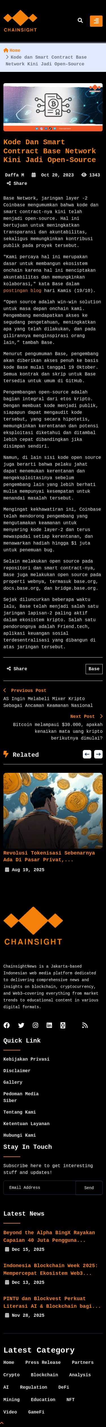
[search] (80, 21)
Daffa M (14, 175)
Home (11, 50)
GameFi (36, 1412)
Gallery (12, 1082)
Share (17, 183)
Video (10, 1412)
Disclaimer (17, 1071)
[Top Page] (1, 1423)
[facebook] (6, 1026)
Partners (83, 1362)
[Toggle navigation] (96, 21)
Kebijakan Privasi (26, 1059)
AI (6, 1387)
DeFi (63, 1387)
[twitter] (21, 1026)
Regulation (33, 1387)
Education (43, 1399)
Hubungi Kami (19, 1135)
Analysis (80, 1375)
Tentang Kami (19, 1112)
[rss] (85, 1026)
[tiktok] (62, 1026)
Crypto (11, 1375)
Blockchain (44, 1375)
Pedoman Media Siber (21, 1097)
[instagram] (35, 1026)
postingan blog (22, 290)
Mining (11, 1399)
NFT (70, 1399)
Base (94, 669)
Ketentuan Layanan (26, 1124)
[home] (20, 21)
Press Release (43, 1362)
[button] (87, 754)
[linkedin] (49, 1026)
